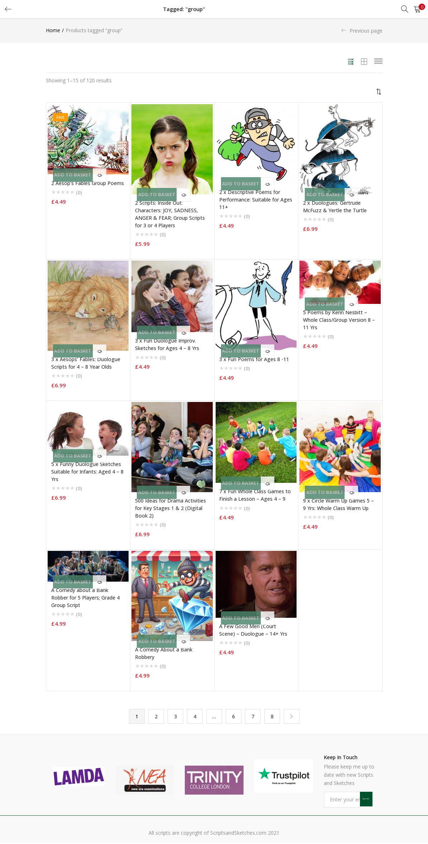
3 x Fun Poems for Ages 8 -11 (254, 359)
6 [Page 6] (233, 716)
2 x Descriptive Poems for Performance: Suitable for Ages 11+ (255, 199)
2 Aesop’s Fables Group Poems (87, 183)
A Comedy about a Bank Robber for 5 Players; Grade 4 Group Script (85, 597)
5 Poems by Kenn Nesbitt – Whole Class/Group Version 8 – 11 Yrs (339, 320)
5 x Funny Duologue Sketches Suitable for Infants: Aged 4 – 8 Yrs (87, 471)
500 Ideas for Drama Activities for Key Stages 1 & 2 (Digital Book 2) (170, 508)
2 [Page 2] (156, 716)
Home (53, 30)
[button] (417, 9)
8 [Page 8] (272, 716)
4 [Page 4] (194, 716)
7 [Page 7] (252, 716)
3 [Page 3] (175, 716)
